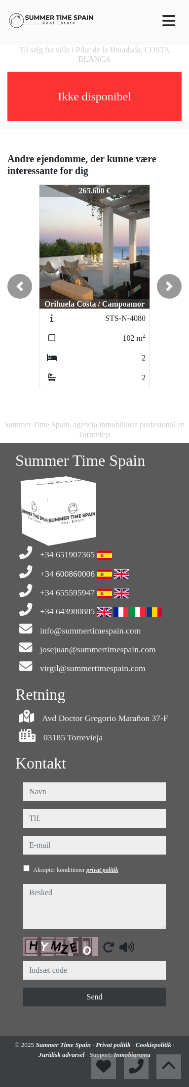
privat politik (102, 869)
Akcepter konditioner (75, 869)
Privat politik (114, 1044)
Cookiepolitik (154, 1044)
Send (95, 997)
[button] (19, 286)
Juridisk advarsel (62, 1054)
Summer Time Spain (64, 1044)
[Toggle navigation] (168, 20)
